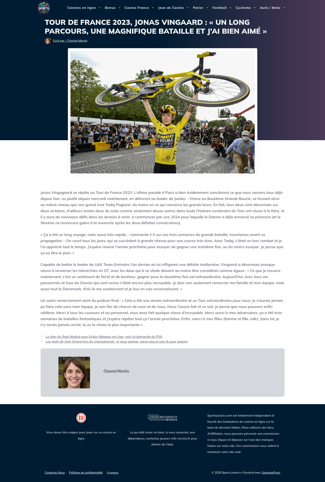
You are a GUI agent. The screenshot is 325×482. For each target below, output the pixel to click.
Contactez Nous (55, 472)
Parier (202, 8)
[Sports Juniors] (43, 7)
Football (223, 8)
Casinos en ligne (85, 8)
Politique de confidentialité (86, 472)
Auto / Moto (274, 8)
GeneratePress (271, 472)
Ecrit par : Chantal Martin (70, 41)
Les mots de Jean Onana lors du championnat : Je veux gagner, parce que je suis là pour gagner (117, 342)
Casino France (141, 8)
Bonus (114, 8)
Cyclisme (247, 8)
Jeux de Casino (174, 8)
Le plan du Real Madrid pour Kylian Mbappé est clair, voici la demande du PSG (104, 337)
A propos (112, 472)
